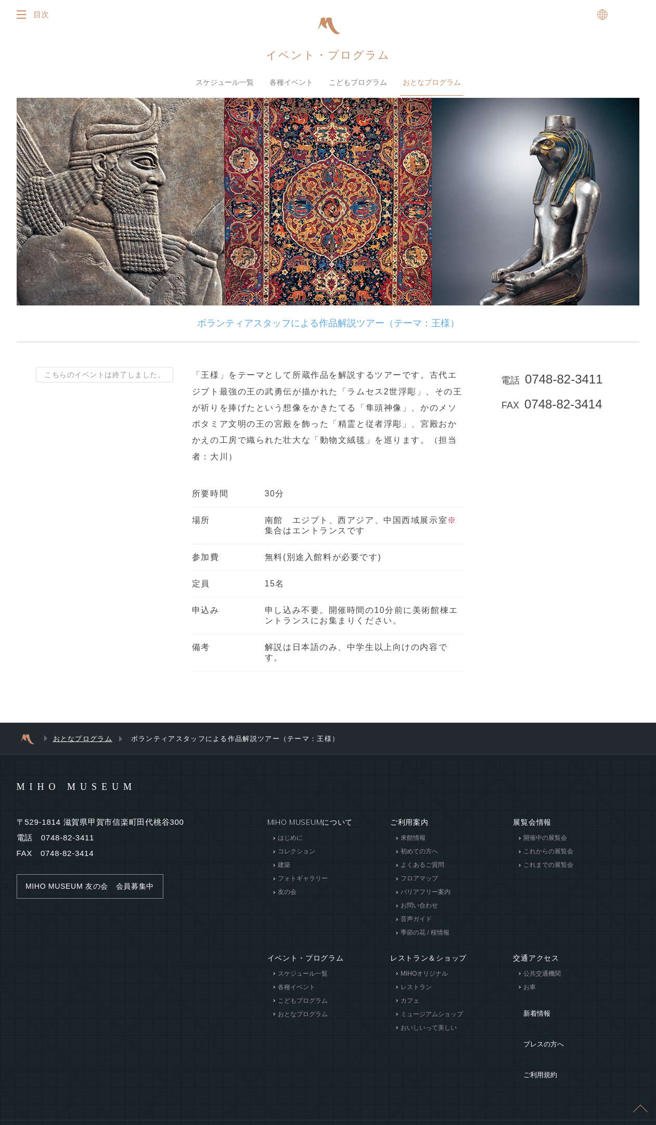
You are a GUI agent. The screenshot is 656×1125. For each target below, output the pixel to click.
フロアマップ (419, 884)
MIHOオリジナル (424, 979)
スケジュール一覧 (225, 86)
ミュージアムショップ (432, 1020)
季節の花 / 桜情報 (425, 938)
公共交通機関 (542, 979)
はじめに (289, 843)
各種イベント (291, 86)
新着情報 (528, 1011)
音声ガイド (416, 924)
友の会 (286, 897)
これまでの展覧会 (548, 870)
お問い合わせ (419, 911)
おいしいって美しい (429, 1033)
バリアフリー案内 (426, 897)
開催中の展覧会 (545, 843)
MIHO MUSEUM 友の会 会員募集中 (95, 892)
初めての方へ (419, 857)
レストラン (416, 992)
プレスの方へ (536, 1027)
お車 (529, 992)
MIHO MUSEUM (96, 791)
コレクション (296, 857)
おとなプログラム (432, 86)
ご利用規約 (532, 1042)
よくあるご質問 (422, 870)
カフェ (410, 1006)
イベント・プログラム (328, 58)
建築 (283, 870)
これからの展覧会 (548, 857)
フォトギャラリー (302, 884)
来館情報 (413, 843)
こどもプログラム (358, 86)
